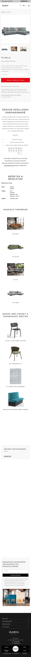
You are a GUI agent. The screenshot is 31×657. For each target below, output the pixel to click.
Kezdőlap (3, 12)
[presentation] (28, 49)
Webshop (24, 1)
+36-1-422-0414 (16, 641)
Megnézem (7, 456)
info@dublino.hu (17, 643)
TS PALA (9, 12)
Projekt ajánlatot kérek (15, 80)
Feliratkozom (15, 575)
